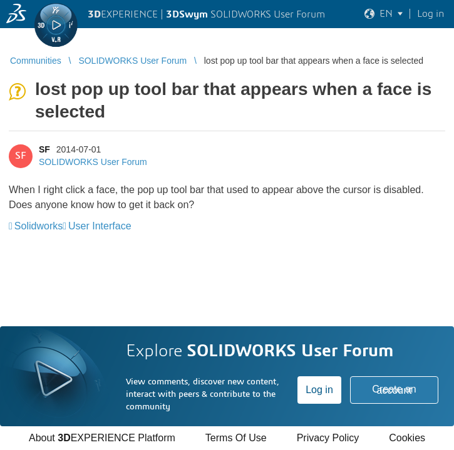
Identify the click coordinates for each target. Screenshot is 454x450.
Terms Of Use (236, 437)
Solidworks (38, 226)
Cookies (407, 437)
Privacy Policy (328, 437)
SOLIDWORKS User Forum (93, 162)
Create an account (394, 390)
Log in (319, 389)
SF (44, 149)
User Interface (99, 226)
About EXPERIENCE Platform (102, 437)
